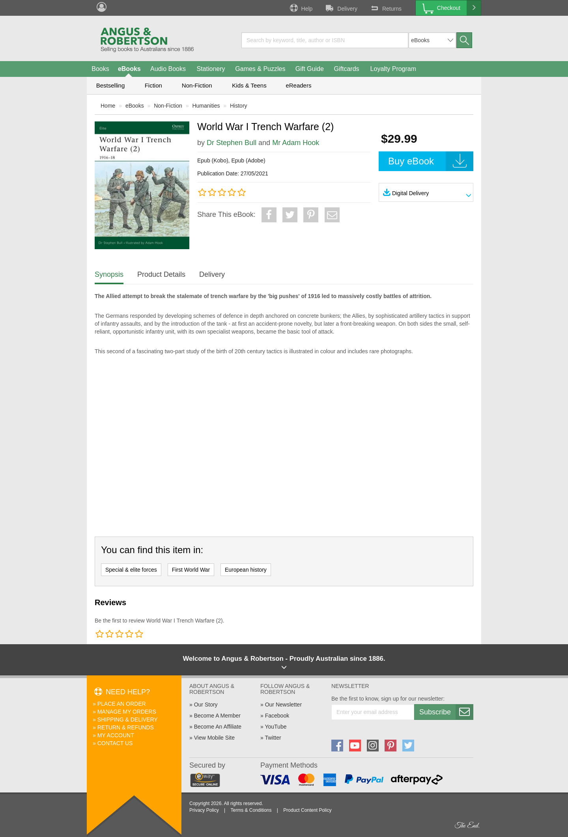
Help (300, 8)
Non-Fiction (197, 85)
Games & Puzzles (260, 68)
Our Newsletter (283, 704)
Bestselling (110, 85)
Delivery (340, 8)
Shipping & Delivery (127, 719)
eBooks (129, 68)
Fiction (153, 85)
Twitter (273, 737)
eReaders (298, 85)
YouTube (275, 726)
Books (100, 68)
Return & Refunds (125, 727)
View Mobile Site (214, 737)
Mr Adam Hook (295, 143)
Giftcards (346, 68)
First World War (191, 570)
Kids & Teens (249, 85)
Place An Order (121, 704)
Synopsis (109, 274)
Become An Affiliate (217, 726)
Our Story (206, 704)
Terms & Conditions (250, 810)
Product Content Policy (307, 810)
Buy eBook (430, 161)
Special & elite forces (131, 570)
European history (246, 570)
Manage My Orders (126, 711)
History (238, 106)
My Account (115, 735)
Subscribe (446, 712)
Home (108, 106)
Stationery (210, 68)
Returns (385, 8)
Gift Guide (309, 68)
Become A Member (217, 715)
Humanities (206, 106)
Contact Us (115, 743)
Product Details (161, 274)
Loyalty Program (393, 68)
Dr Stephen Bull (231, 143)
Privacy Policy (204, 810)
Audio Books (168, 68)
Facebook (277, 715)
